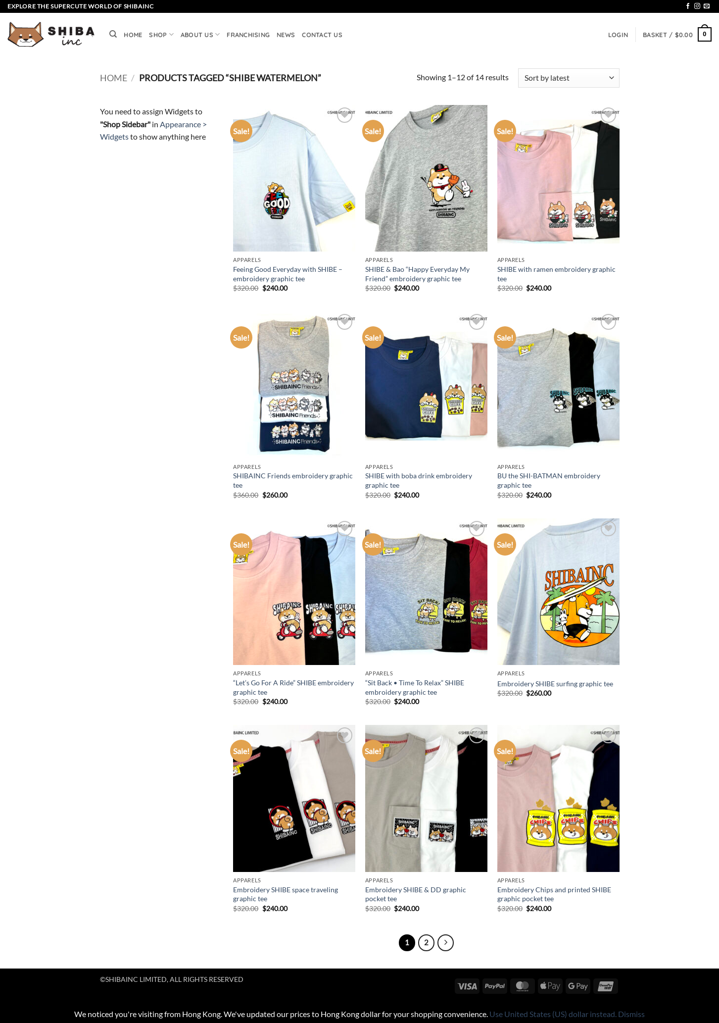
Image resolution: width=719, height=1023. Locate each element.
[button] (618, 35)
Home (113, 77)
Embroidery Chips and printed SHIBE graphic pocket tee (554, 894)
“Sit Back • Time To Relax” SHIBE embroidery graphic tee (414, 687)
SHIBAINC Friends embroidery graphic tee (293, 480)
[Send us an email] (707, 6)
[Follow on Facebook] (688, 6)
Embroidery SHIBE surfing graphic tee (555, 683)
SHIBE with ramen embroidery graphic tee (556, 274)
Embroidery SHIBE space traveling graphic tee (285, 894)
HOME (133, 35)
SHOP (161, 34)
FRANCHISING (248, 35)
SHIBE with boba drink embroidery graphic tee (418, 480)
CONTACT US (322, 35)
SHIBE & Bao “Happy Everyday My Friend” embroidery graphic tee (417, 274)
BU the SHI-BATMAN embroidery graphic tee (548, 480)
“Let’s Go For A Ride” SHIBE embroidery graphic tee (293, 687)
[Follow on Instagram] (697, 6)
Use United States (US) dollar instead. (553, 1014)
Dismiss (631, 1014)
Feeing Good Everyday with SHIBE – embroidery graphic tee (287, 274)
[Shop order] (568, 78)
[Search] (113, 34)
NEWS (286, 35)
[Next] (445, 942)
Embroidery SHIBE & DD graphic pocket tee (415, 894)
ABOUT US (200, 34)
